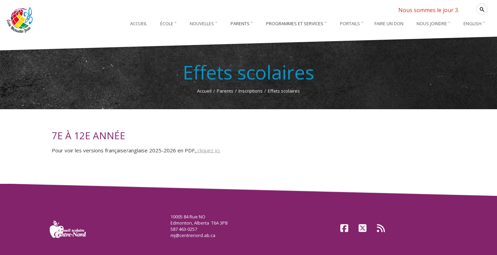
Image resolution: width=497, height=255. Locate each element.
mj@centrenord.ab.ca (192, 235)
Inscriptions (250, 91)
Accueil (204, 91)
